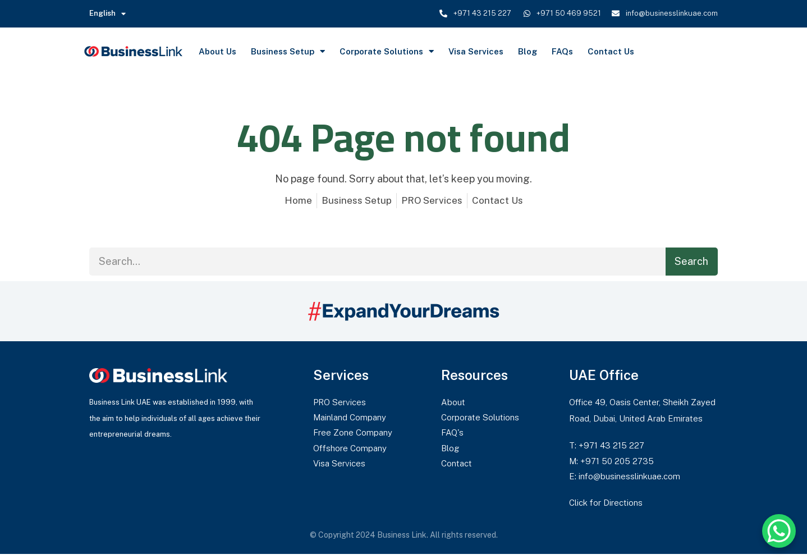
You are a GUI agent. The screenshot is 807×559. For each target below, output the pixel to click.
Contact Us (611, 51)
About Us (217, 51)
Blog (527, 51)
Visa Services (475, 51)
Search (691, 262)
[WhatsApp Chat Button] (779, 531)
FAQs (562, 51)
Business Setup (288, 51)
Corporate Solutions (387, 51)
